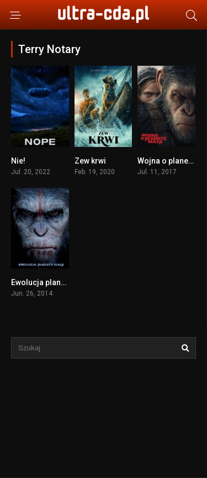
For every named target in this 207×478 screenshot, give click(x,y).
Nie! (18, 160)
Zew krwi (90, 160)
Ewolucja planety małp (51, 282)
